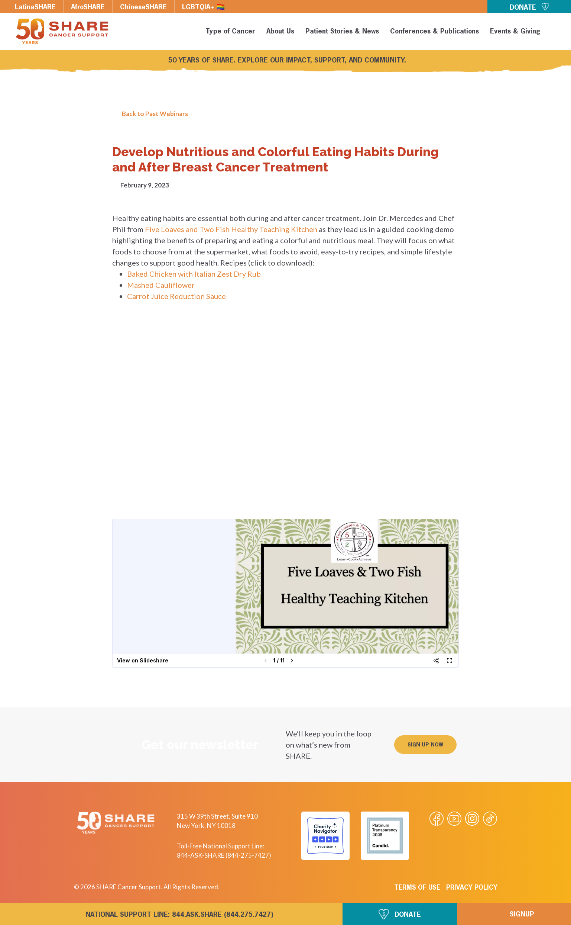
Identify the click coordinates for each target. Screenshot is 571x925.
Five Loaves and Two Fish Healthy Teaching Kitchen (231, 229)
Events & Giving (514, 31)
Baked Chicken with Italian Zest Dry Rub (194, 273)
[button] (553, 33)
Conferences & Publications (433, 31)
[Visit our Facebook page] (436, 819)
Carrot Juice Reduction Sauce (176, 296)
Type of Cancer (229, 31)
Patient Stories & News (341, 31)
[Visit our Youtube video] (454, 819)
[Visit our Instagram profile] (472, 819)
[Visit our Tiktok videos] (490, 819)
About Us (279, 31)
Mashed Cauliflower (161, 284)
